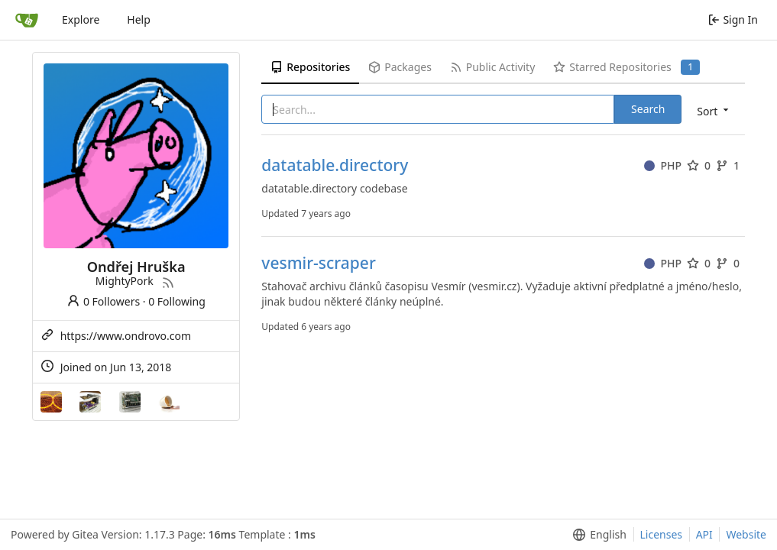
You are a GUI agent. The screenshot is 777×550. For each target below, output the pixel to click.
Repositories (310, 67)
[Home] (26, 19)
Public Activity (492, 67)
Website (746, 534)
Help (139, 19)
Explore (80, 19)
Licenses (661, 534)
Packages (399, 67)
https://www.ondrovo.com (126, 335)
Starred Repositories (626, 67)
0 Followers (103, 301)
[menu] (714, 110)
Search (648, 109)
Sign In (733, 19)
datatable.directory (334, 165)
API (704, 534)
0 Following (177, 301)
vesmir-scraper (318, 263)
